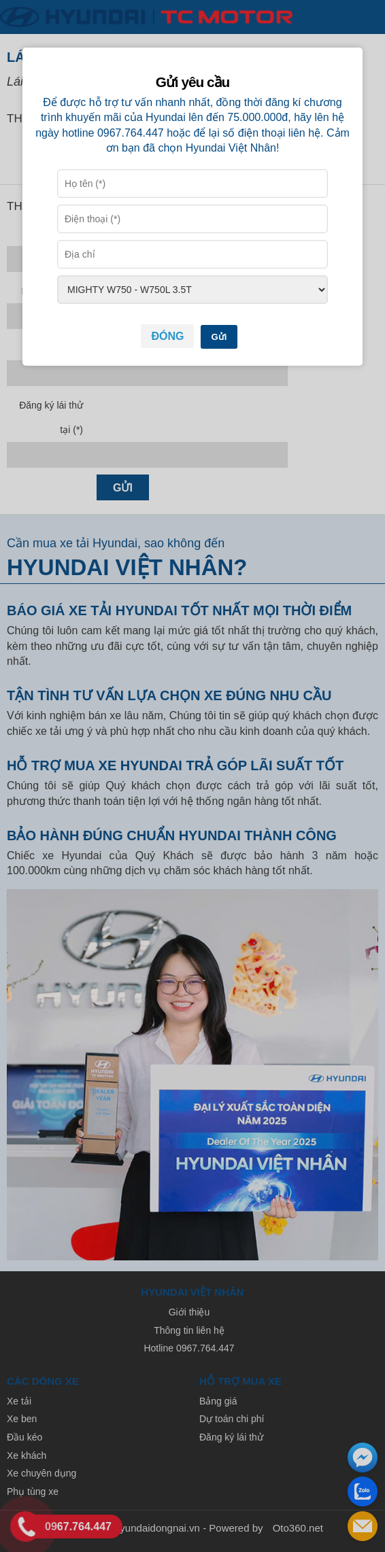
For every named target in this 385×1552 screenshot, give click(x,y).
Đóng (167, 336)
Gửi (219, 337)
